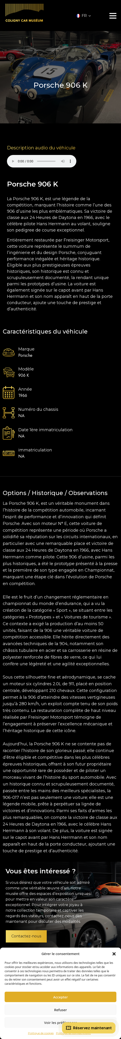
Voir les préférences (60, 1022)
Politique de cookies (41, 1033)
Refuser (60, 1009)
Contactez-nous (26, 936)
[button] (114, 953)
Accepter (60, 997)
